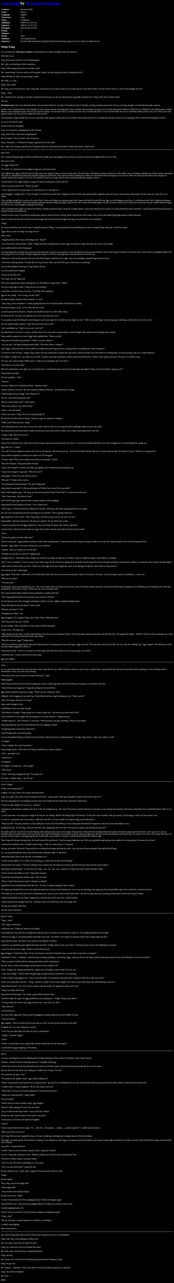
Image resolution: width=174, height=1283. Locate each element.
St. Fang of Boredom (43, 3)
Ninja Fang (10, 3)
